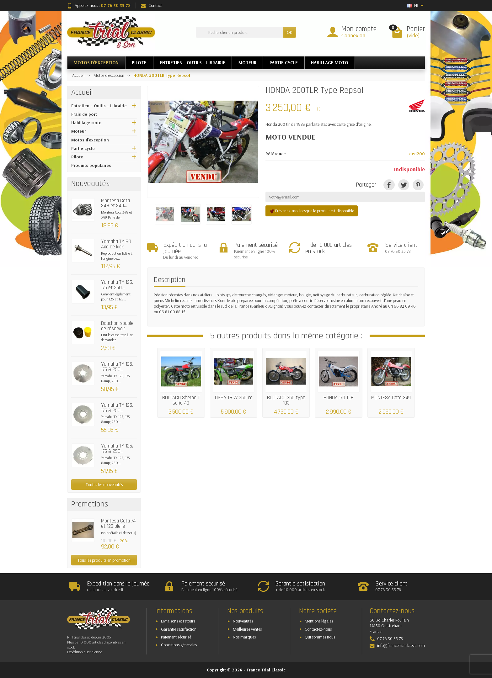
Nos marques (244, 637)
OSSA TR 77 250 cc (233, 397)
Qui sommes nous (320, 637)
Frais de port (84, 114)
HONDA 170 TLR (339, 397)
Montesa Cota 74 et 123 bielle (118, 523)
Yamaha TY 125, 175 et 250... (117, 285)
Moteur (78, 131)
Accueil (82, 92)
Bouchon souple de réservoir (117, 326)
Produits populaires (91, 165)
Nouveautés (243, 621)
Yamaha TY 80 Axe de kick (116, 244)
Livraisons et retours (178, 621)
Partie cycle (83, 148)
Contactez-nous (318, 629)
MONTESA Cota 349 (391, 397)
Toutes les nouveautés (104, 484)
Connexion (353, 35)
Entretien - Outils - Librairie (99, 106)
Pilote (77, 157)
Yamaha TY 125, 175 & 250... (117, 367)
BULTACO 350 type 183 (286, 400)
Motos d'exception (90, 140)
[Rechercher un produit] (239, 32)
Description (169, 279)
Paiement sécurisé (176, 637)
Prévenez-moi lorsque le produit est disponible (311, 211)
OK (289, 32)
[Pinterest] (418, 184)
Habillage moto (86, 122)
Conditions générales (179, 645)
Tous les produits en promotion (104, 560)
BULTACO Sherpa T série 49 (181, 400)
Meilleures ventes (247, 629)
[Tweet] (403, 184)
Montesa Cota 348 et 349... (115, 203)
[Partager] (388, 184)
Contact (151, 5)
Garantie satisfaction (178, 629)
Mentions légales (319, 621)
